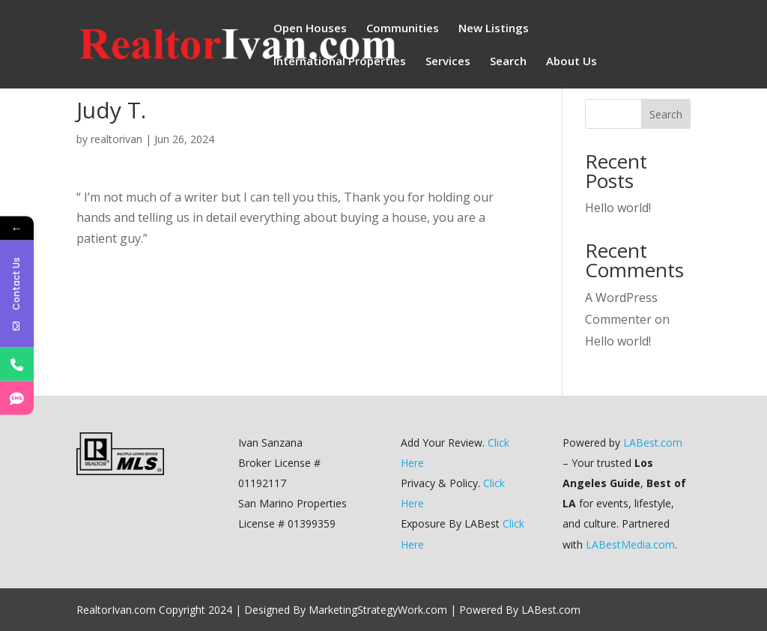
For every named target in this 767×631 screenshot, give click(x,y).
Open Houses (310, 28)
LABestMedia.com (630, 544)
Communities (402, 28)
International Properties (339, 61)
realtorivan (116, 139)
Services (447, 61)
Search (508, 61)
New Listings (493, 28)
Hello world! (618, 207)
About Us (571, 61)
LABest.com (652, 442)
